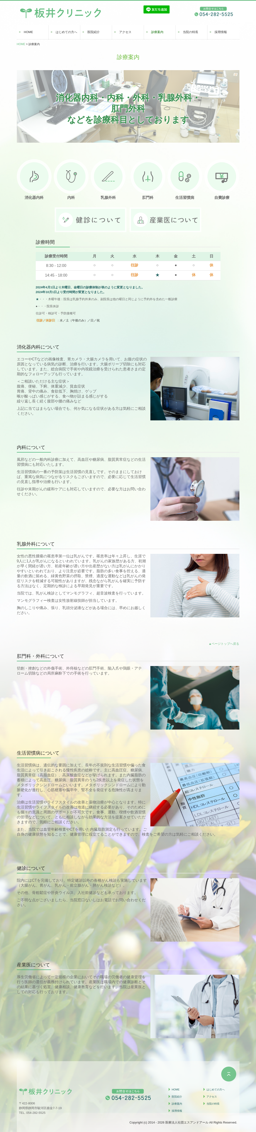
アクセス (125, 32)
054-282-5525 (35, 1113)
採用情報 (221, 32)
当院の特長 (190, 32)
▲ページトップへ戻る (224, 643)
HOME (28, 32)
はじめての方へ (66, 32)
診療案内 (157, 32)
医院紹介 (93, 32)
